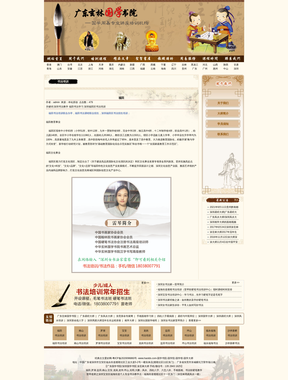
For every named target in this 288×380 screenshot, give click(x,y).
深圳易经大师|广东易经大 (223, 212)
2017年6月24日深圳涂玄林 (224, 227)
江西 (132, 68)
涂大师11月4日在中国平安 (224, 242)
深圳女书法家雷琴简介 (173, 320)
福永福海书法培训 (211, 333)
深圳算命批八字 (75, 320)
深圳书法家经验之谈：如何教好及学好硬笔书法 (183, 300)
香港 (49, 64)
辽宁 (173, 64)
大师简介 (223, 113)
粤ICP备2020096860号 (124, 358)
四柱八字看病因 (165, 316)
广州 (205, 68)
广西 (142, 64)
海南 (163, 68)
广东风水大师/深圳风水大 (223, 217)
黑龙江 (194, 64)
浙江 (90, 68)
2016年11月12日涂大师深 (223, 237)
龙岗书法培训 (146, 333)
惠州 (215, 68)
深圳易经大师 (223, 316)
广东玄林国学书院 (66, 316)
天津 (101, 64)
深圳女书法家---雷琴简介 (171, 284)
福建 (142, 68)
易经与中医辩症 (186, 316)
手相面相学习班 (145, 316)
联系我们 (223, 134)
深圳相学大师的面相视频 (223, 222)
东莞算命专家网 (124, 316)
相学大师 (129, 320)
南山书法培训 (81, 333)
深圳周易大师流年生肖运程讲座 (104, 320)
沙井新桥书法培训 (232, 333)
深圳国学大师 (205, 316)
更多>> (145, 282)
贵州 (184, 68)
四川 (173, 68)
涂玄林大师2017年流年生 (223, 232)
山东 (59, 68)
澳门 (59, 64)
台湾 (69, 64)
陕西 (225, 64)
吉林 (184, 64)
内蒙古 (121, 64)
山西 (215, 64)
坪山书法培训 (189, 333)
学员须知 (223, 123)
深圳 (236, 68)
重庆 (111, 64)
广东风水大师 (105, 316)
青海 (49, 68)
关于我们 (223, 103)
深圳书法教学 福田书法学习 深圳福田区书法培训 (80, 106)
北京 (80, 64)
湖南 (121, 68)
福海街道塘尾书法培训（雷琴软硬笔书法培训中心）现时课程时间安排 (195, 289)
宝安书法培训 (124, 333)
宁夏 (163, 64)
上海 (90, 64)
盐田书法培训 (167, 333)
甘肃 (236, 64)
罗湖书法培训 (103, 333)
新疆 (132, 64)
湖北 (111, 68)
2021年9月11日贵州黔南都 (224, 207)
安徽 (69, 68)
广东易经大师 (87, 316)
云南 (153, 68)
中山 (225, 68)
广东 (194, 68)
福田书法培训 (59, 333)
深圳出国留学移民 (147, 320)
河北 (205, 64)
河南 (101, 68)
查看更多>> (195, 320)
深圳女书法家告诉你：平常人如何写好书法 (180, 305)
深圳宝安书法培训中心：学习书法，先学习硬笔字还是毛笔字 (190, 294)
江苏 (80, 68)
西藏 (153, 64)
